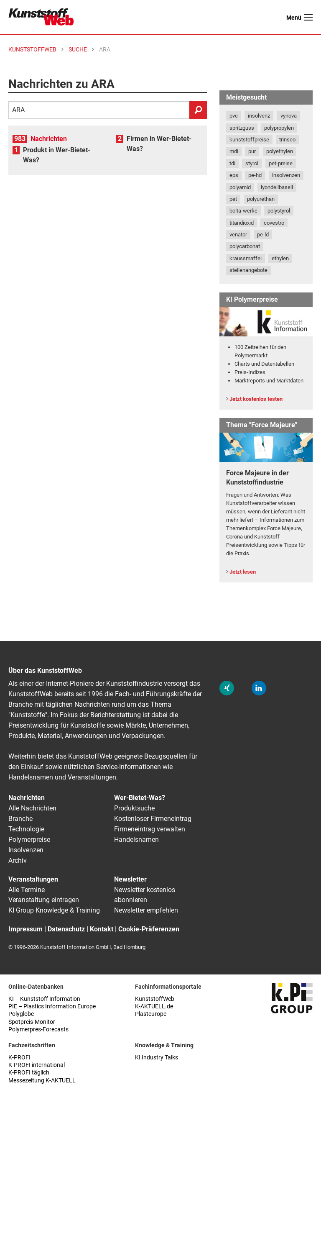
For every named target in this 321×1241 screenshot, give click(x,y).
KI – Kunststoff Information (44, 999)
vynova (288, 116)
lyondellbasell (277, 187)
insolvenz (259, 116)
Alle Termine (26, 890)
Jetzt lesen (242, 572)
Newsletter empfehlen (146, 910)
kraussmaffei (245, 258)
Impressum (25, 929)
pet (233, 199)
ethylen (280, 258)
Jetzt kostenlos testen (256, 399)
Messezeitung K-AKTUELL (42, 1080)
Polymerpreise (29, 840)
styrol (251, 163)
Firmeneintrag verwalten (149, 829)
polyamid (240, 187)
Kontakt (101, 929)
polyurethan (261, 199)
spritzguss (241, 128)
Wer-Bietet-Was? (139, 798)
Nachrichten (49, 139)
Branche (20, 819)
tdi (232, 163)
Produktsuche (134, 808)
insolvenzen (286, 175)
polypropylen (279, 128)
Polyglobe (21, 1014)
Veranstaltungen (33, 879)
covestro (274, 223)
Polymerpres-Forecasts (38, 1029)
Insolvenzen (25, 850)
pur (252, 151)
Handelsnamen (136, 840)
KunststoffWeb (154, 999)
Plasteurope (150, 1014)
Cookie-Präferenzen (148, 929)
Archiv (17, 860)
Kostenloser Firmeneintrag (152, 819)
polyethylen (279, 151)
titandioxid (241, 223)
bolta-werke (243, 211)
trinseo (287, 139)
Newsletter (130, 879)
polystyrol (279, 211)
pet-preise (281, 163)
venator (238, 234)
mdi (233, 151)
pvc (233, 116)
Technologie (26, 829)
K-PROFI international (36, 1065)
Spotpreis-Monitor (31, 1022)
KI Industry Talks (156, 1057)
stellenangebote (248, 270)
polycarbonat (244, 246)
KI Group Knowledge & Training (54, 910)
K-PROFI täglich (28, 1072)
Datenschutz (66, 929)
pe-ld (263, 234)
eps (233, 175)
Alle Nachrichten (32, 808)
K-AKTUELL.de (154, 1006)
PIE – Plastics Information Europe (52, 1006)
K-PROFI (19, 1057)
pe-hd (255, 175)
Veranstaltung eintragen (43, 900)
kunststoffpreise (249, 139)
